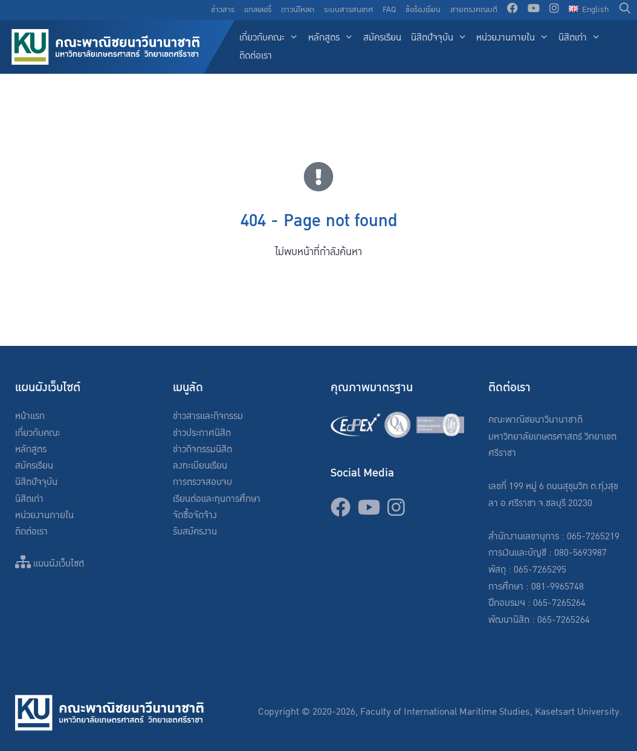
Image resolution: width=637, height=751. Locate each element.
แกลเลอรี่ (257, 9)
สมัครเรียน (382, 37)
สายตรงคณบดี (473, 9)
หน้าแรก (30, 416)
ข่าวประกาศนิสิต (202, 433)
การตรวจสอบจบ (202, 482)
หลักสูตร (333, 38)
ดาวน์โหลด (297, 9)
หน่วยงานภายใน (515, 38)
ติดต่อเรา (255, 55)
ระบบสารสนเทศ (348, 9)
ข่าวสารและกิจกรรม (208, 416)
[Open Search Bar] (625, 10)
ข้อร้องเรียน (423, 9)
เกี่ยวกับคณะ (271, 38)
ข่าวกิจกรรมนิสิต (202, 449)
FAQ (389, 9)
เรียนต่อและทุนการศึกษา (216, 499)
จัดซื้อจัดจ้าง (195, 515)
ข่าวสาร (222, 9)
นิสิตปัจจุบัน (441, 38)
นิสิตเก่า (582, 38)
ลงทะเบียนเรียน (200, 465)
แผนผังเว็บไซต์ (49, 563)
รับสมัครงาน (195, 531)
